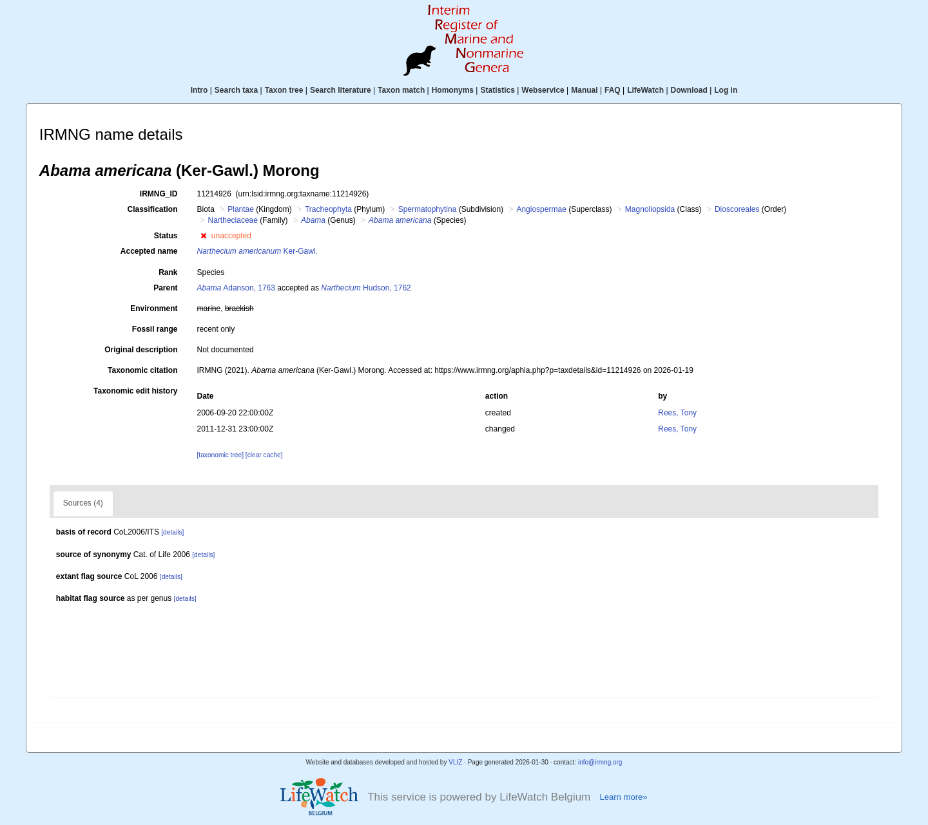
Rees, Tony (677, 412)
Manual (584, 90)
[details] (172, 532)
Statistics (497, 90)
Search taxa (236, 90)
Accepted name (149, 251)
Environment (153, 308)
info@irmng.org (600, 762)
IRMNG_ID (159, 193)
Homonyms (453, 90)
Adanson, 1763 (236, 287)
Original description (140, 349)
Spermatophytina (427, 209)
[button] (203, 236)
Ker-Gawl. (257, 251)
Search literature (340, 90)
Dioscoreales (737, 209)
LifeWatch (645, 90)
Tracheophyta (328, 209)
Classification (152, 209)
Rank (168, 272)
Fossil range (155, 329)
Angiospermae (541, 209)
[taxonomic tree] (220, 455)
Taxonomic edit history (135, 390)
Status (166, 235)
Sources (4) (83, 502)
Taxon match (401, 90)
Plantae (240, 209)
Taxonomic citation (142, 370)
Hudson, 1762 (366, 287)
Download (689, 90)
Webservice (543, 90)
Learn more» (623, 797)
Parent (165, 287)
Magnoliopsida (650, 209)
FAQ (612, 90)
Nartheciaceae (233, 220)
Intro (199, 90)
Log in (725, 90)
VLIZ (455, 762)
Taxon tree (284, 90)
